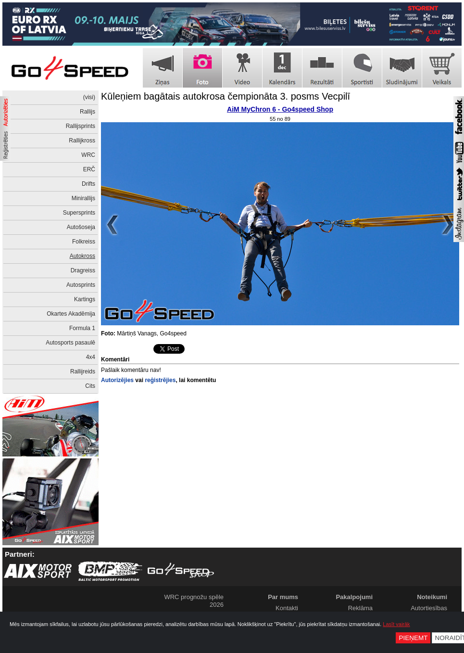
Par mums (283, 597)
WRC (88, 155)
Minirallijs (83, 198)
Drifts (88, 183)
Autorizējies (117, 380)
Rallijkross (82, 140)
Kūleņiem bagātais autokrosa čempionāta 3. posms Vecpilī (225, 96)
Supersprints (79, 212)
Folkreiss (83, 241)
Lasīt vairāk (396, 624)
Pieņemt (413, 637)
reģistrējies (160, 380)
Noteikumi (432, 597)
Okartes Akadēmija (71, 313)
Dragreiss (83, 270)
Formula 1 (82, 328)
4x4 (90, 357)
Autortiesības (429, 608)
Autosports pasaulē (70, 342)
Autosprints (80, 285)
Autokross (82, 256)
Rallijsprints (80, 126)
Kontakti (287, 608)
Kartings (84, 299)
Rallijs (87, 111)
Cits (90, 386)
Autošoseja (81, 227)
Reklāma (360, 608)
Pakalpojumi (354, 597)
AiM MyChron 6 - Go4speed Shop (280, 109)
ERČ (89, 169)
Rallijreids (82, 371)
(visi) (89, 97)
